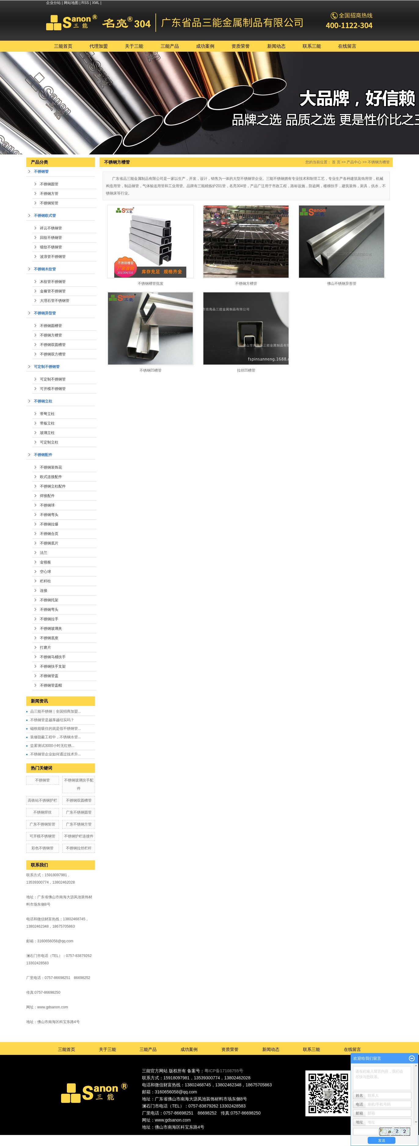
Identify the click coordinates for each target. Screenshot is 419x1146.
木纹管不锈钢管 (53, 282)
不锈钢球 (47, 505)
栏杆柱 (45, 581)
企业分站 (53, 3)
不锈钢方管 (49, 193)
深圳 (224, 1138)
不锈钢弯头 (49, 515)
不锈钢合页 (49, 534)
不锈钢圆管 (49, 184)
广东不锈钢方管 (79, 824)
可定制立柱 (49, 442)
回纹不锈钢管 (51, 238)
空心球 (45, 571)
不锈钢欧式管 (45, 215)
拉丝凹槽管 (246, 370)
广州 (216, 1138)
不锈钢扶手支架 (53, 666)
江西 (266, 1138)
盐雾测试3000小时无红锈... (52, 746)
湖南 (249, 1138)
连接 (43, 590)
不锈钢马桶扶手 (53, 657)
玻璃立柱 (47, 433)
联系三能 (312, 46)
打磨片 (45, 647)
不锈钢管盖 (49, 676)
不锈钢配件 (43, 455)
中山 (233, 1138)
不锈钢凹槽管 (151, 370)
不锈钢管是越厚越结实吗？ (52, 720)
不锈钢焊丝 (42, 812)
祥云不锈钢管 (51, 228)
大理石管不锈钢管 (54, 301)
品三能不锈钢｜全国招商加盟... (55, 711)
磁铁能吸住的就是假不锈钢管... (55, 728)
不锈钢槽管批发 (150, 283)
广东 (191, 1138)
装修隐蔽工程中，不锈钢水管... (55, 737)
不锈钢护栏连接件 (78, 836)
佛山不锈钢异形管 (341, 283)
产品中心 (354, 162)
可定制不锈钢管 (47, 367)
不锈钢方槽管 (51, 335)
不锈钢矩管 (49, 203)
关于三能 (134, 46)
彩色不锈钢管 (42, 848)
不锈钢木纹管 (45, 269)
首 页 (336, 162)
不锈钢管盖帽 (51, 685)
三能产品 (170, 46)
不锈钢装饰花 (51, 467)
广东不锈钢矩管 (42, 824)
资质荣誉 (240, 46)
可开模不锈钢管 (53, 389)
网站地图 (71, 3)
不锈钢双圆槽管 (53, 345)
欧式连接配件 (51, 477)
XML (95, 3)
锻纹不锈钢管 (51, 247)
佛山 (199, 1138)
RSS (85, 3)
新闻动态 (276, 46)
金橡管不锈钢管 (53, 291)
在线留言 (347, 46)
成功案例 (205, 46)
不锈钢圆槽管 (51, 326)
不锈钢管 (41, 171)
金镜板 (45, 562)
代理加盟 (98, 46)
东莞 (208, 1138)
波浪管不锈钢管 (53, 256)
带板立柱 (47, 423)
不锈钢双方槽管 (53, 354)
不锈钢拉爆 (49, 524)
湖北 (258, 1138)
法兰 (43, 553)
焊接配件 (47, 496)
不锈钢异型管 (45, 313)
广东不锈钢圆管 (79, 812)
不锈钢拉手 (49, 619)
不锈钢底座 (49, 638)
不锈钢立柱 (43, 401)
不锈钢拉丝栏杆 (79, 848)
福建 (241, 1138)
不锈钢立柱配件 (53, 486)
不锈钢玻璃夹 (51, 628)
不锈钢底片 (49, 543)
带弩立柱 (47, 414)
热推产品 (156, 1138)
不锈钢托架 (49, 600)
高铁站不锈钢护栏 (42, 800)
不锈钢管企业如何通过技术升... (55, 754)
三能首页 (63, 46)
